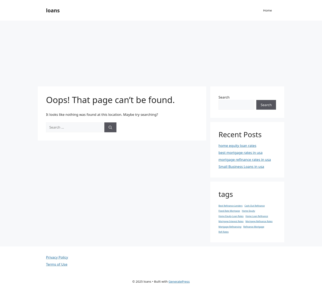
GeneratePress (179, 281)
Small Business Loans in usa (241, 166)
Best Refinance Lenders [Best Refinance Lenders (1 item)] (230, 205)
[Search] (110, 127)
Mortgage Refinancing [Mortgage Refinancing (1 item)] (229, 226)
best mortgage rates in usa (240, 152)
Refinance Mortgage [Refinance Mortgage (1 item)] (253, 226)
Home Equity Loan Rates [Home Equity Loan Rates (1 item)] (231, 216)
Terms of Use (56, 264)
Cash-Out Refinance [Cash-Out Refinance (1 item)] (254, 205)
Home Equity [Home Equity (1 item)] (248, 210)
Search (224, 97)
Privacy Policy (57, 257)
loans (53, 10)
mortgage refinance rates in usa (244, 159)
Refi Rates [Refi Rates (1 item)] (223, 231)
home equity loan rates (237, 145)
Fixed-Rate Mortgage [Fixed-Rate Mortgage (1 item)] (229, 210)
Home (267, 10)
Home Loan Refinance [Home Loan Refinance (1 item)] (256, 216)
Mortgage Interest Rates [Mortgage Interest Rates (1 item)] (231, 221)
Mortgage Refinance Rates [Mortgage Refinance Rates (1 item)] (259, 221)
